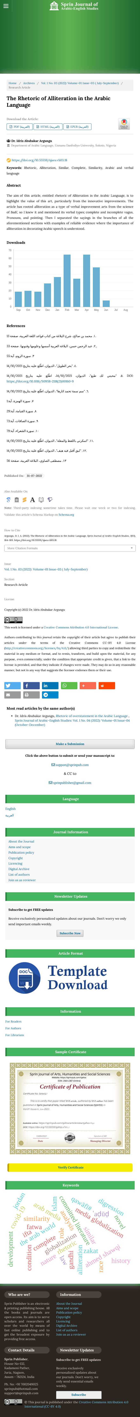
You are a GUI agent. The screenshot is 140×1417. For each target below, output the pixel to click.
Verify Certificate (71, 1167)
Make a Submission (70, 744)
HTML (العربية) (50, 127)
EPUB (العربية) (79, 127)
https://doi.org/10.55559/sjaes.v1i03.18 (39, 160)
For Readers (13, 1021)
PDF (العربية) (21, 127)
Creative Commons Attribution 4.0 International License (81, 627)
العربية (9, 815)
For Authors (13, 1028)
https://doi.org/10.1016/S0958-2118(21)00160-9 (40, 381)
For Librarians (14, 1035)
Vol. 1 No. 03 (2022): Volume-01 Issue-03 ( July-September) (80, 83)
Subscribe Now (70, 933)
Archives (29, 83)
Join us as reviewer (22, 880)
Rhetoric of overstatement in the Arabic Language (92, 716)
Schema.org (66, 514)
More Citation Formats (22, 548)
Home (13, 83)
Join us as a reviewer (71, 1334)
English (10, 809)
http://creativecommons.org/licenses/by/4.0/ (36, 648)
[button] (12, 685)
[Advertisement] (69, 43)
